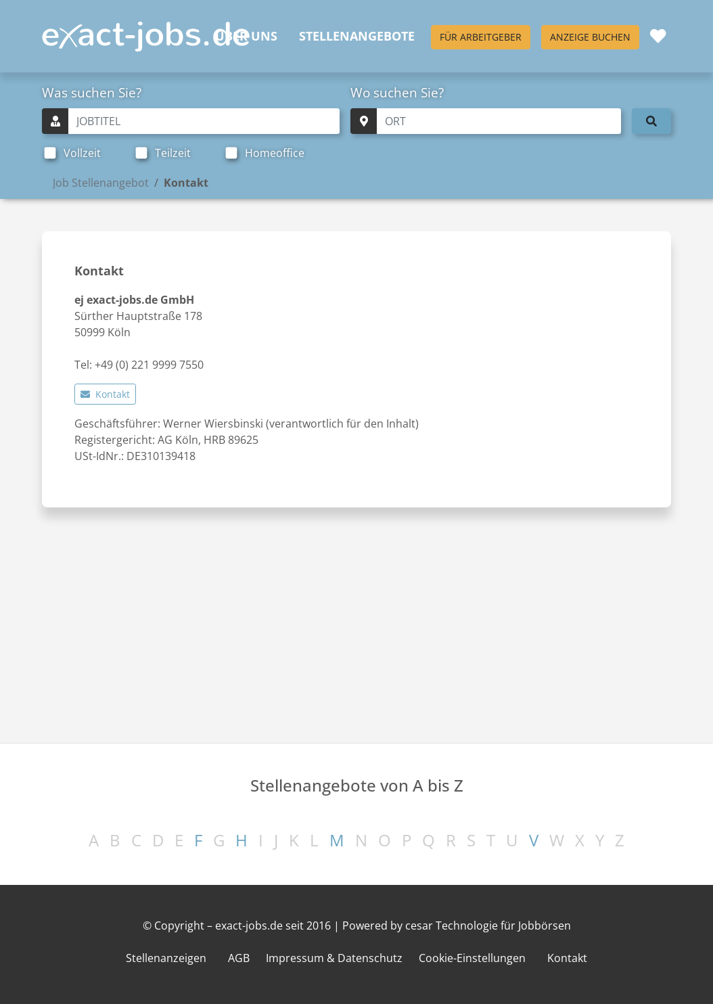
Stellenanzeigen (166, 958)
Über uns (246, 36)
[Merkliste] (658, 36)
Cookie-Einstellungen (472, 958)
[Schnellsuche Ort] (499, 121)
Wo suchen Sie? (397, 92)
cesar (419, 925)
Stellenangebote (357, 36)
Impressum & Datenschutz (334, 958)
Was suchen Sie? (91, 92)
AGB (239, 958)
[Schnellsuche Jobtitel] (204, 121)
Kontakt (105, 394)
